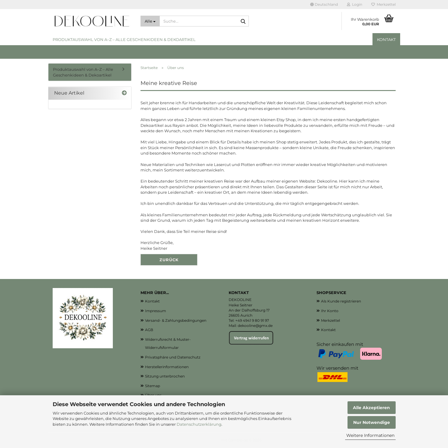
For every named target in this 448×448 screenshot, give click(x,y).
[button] (324, 4)
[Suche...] (150, 21)
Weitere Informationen (370, 435)
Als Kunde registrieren (341, 301)
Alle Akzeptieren (371, 407)
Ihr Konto (329, 311)
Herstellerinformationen (167, 367)
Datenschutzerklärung (199, 424)
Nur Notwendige (371, 422)
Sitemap (152, 386)
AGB (149, 329)
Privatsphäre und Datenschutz (172, 357)
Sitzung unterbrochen (165, 376)
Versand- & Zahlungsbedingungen (175, 320)
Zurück (169, 259)
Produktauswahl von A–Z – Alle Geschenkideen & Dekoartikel (124, 39)
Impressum (155, 311)
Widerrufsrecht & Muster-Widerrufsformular (168, 343)
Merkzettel (383, 4)
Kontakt (386, 39)
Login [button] (354, 4)
